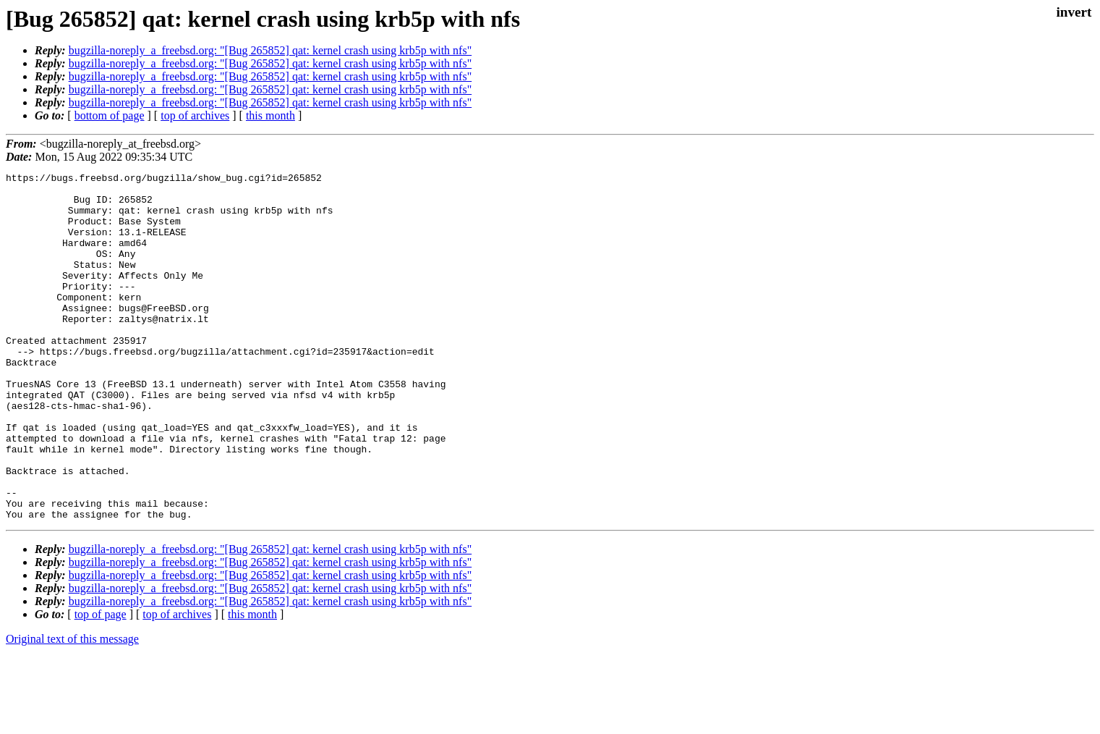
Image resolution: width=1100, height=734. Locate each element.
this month (270, 115)
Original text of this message (72, 708)
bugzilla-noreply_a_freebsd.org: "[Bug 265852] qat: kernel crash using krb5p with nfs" (270, 50)
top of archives (195, 115)
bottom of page (109, 115)
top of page (100, 684)
